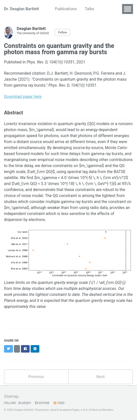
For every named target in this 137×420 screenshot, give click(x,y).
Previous (36, 376)
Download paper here (23, 96)
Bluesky (24, 403)
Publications (66, 8)
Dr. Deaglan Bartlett (21, 8)
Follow (62, 32)
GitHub (42, 403)
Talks (89, 8)
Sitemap (11, 396)
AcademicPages (69, 410)
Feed (59, 403)
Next (100, 376)
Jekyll (53, 410)
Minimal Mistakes (102, 410)
